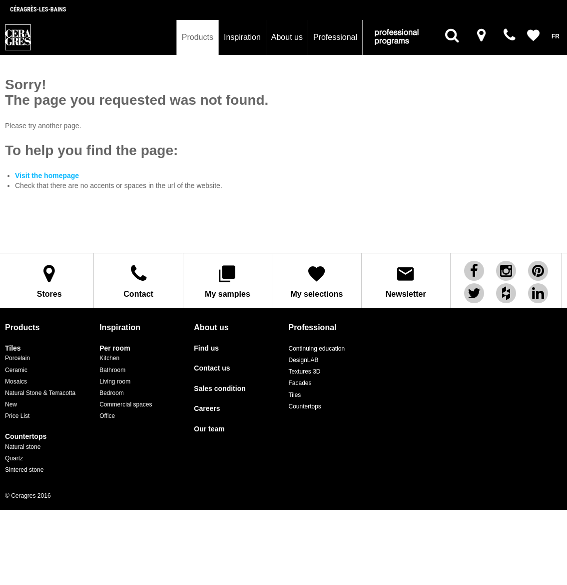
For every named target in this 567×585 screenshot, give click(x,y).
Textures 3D (304, 371)
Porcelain (17, 358)
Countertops (25, 436)
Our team (209, 429)
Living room (114, 381)
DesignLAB (303, 360)
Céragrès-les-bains (38, 9)
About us (287, 37)
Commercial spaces (125, 404)
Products (197, 37)
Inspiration (242, 37)
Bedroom (111, 393)
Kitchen (109, 358)
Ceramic (16, 370)
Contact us (212, 368)
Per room (114, 348)
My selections (316, 281)
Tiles (13, 348)
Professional (335, 37)
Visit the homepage (47, 176)
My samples (227, 281)
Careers (207, 408)
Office (107, 415)
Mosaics (16, 381)
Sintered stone (24, 469)
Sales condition (219, 388)
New (11, 404)
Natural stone (22, 446)
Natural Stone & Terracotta (40, 393)
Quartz (14, 458)
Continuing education (316, 348)
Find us (206, 348)
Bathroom (112, 370)
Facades (299, 383)
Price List (17, 415)
